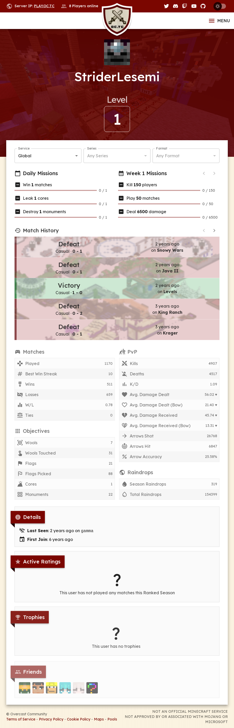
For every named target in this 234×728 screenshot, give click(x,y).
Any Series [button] (97, 156)
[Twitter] (166, 6)
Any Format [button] (168, 156)
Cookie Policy (78, 718)
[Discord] (175, 6)
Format (161, 149)
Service (24, 149)
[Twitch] (184, 6)
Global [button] (24, 156)
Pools (112, 718)
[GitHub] (203, 6)
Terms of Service (20, 718)
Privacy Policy (51, 718)
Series (91, 149)
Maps (99, 718)
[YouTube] (193, 6)
